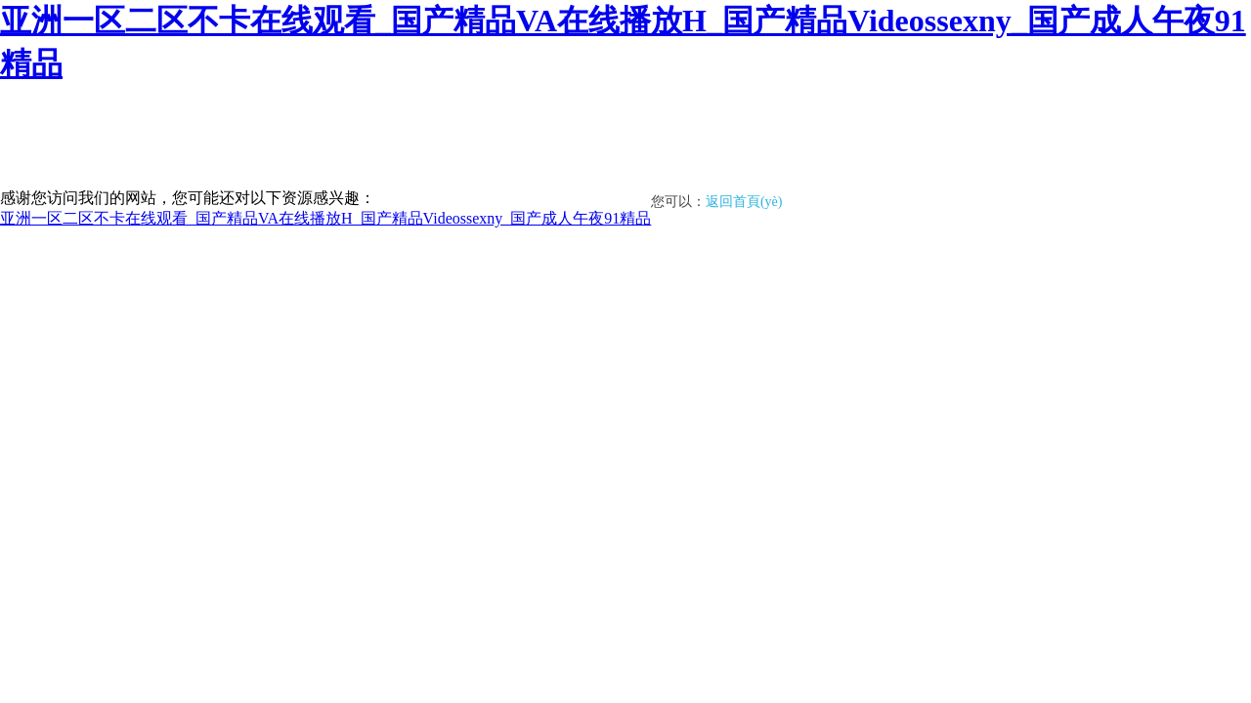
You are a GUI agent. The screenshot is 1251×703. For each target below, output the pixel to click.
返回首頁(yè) (744, 201)
